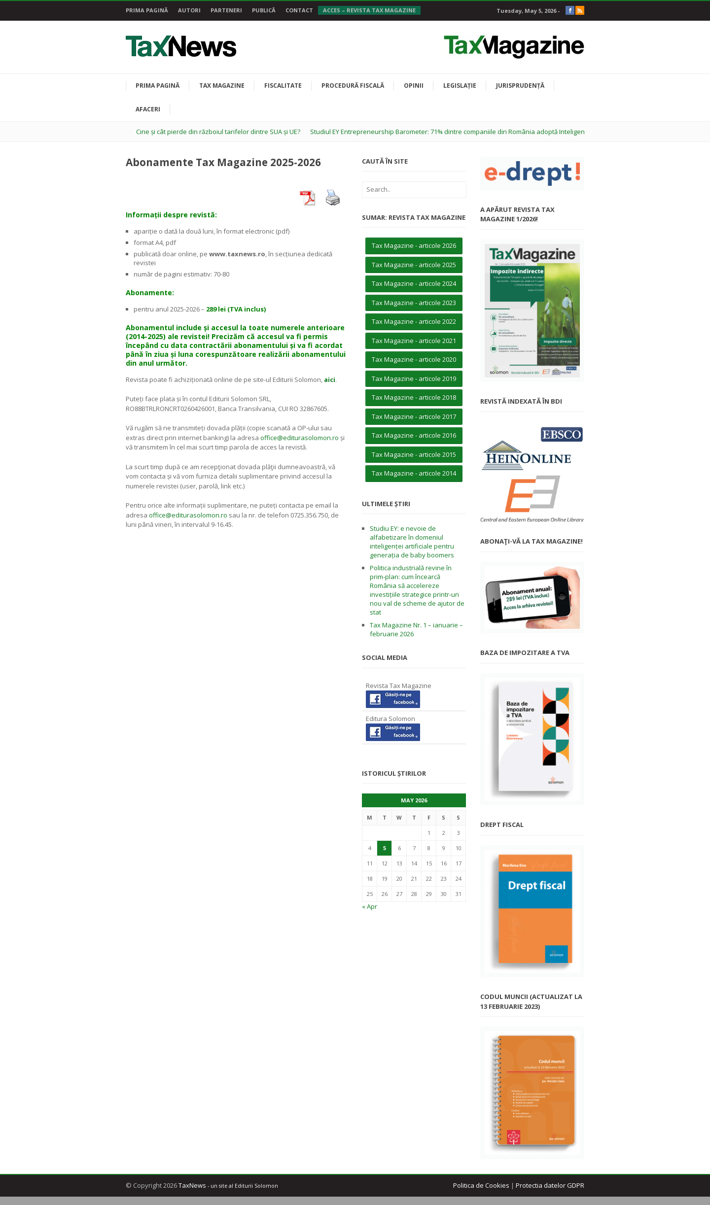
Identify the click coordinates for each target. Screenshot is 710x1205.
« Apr (369, 906)
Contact (299, 10)
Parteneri (226, 10)
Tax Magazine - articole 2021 (414, 340)
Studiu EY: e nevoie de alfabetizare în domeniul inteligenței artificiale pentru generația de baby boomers (412, 541)
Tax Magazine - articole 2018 (414, 397)
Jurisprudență (520, 85)
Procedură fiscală (352, 85)
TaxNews (192, 1185)
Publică (264, 10)
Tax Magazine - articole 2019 (414, 378)
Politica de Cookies (481, 1185)
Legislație (459, 85)
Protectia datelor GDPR (550, 1185)
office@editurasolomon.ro (299, 437)
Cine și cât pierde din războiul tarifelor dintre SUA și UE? (218, 131)
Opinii (414, 85)
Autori (189, 10)
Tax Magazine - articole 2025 (414, 264)
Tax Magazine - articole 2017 (414, 416)
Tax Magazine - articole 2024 (414, 283)
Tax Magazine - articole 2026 (414, 245)
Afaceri (148, 109)
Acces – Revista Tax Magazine (369, 10)
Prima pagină (147, 10)
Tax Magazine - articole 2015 (414, 454)
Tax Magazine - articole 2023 (414, 302)
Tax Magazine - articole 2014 (414, 473)
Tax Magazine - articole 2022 (414, 321)
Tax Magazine (222, 85)
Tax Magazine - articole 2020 (414, 359)
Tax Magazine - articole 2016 (414, 435)
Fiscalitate (283, 85)
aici (329, 379)
